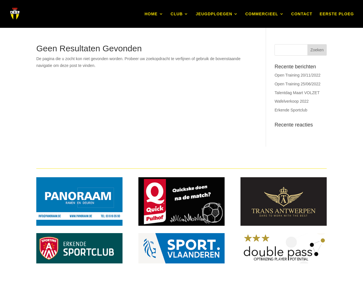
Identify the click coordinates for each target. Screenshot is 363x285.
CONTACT (301, 14)
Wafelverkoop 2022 (292, 101)
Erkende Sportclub (291, 110)
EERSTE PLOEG (337, 14)
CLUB (177, 14)
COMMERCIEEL (261, 14)
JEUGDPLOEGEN (214, 14)
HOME (151, 14)
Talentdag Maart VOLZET (297, 92)
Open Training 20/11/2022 (297, 75)
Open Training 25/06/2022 (297, 84)
